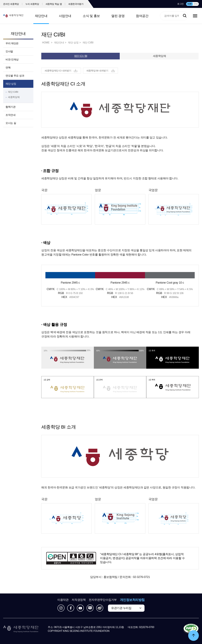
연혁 (8, 67)
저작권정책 (79, 599)
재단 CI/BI (13, 91)
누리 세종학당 (32, 4)
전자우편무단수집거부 (103, 599)
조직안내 (10, 115)
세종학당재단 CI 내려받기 (58, 70)
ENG (196, 4)
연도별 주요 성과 (15, 75)
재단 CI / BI (80, 56)
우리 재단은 (12, 43)
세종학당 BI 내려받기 (97, 70)
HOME (46, 42)
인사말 (9, 51)
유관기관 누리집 (121, 608)
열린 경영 (118, 16)
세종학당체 (14, 97)
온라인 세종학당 (11, 4)
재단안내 (41, 16)
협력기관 (10, 107)
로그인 (180, 4)
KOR (190, 4)
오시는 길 (11, 123)
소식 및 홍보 (91, 16)
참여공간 (142, 16)
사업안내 (65, 16)
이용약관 (62, 599)
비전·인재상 (12, 59)
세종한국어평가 (76, 4)
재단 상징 (11, 83)
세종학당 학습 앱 (54, 4)
